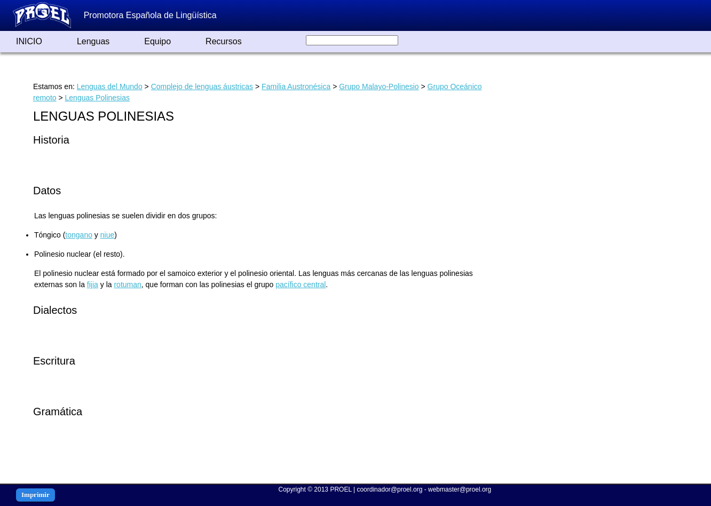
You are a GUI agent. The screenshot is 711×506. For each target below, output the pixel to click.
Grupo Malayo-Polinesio (378, 86)
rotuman (127, 284)
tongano (78, 235)
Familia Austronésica (296, 86)
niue (107, 235)
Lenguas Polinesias (97, 97)
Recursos (224, 41)
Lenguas (93, 41)
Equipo (157, 41)
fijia (92, 284)
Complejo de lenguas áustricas (202, 86)
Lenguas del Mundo (110, 86)
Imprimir (35, 495)
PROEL (340, 489)
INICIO (29, 41)
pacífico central (300, 284)
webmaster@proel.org (459, 489)
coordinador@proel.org (389, 489)
